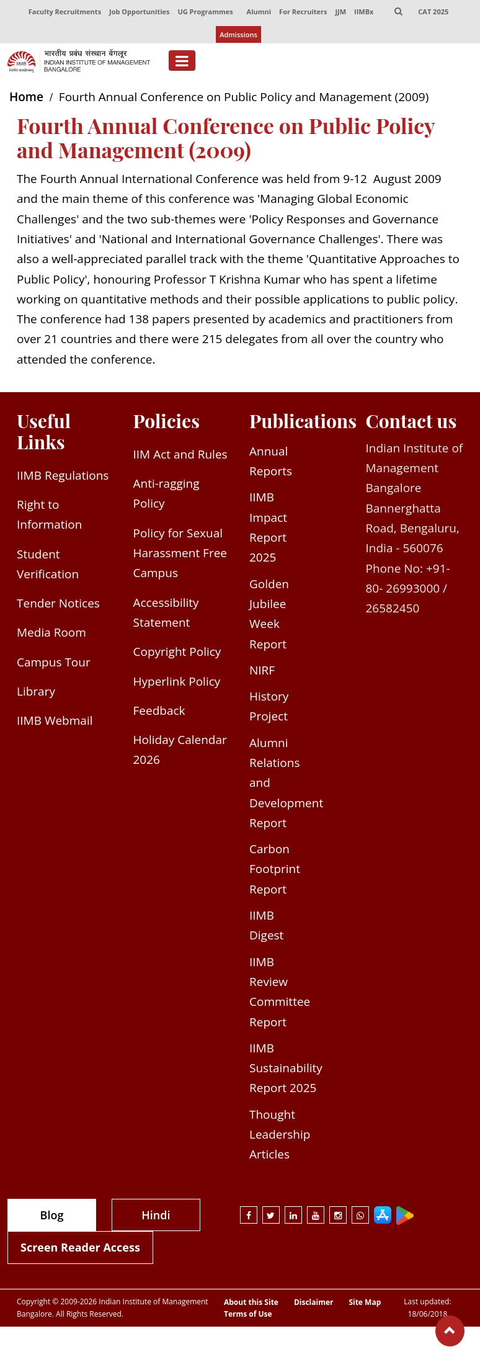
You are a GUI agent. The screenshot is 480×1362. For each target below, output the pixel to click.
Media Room (51, 632)
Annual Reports (270, 461)
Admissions (238, 34)
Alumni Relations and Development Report (286, 783)
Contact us (411, 420)
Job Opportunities (139, 11)
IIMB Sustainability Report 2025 (285, 1068)
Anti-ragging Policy (166, 493)
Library (36, 691)
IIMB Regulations (63, 475)
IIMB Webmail (55, 720)
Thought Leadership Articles (279, 1134)
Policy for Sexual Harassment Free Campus (180, 553)
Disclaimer (314, 1302)
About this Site (251, 1302)
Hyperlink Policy (177, 681)
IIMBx (363, 11)
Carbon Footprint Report (274, 869)
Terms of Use (248, 1314)
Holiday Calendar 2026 (180, 750)
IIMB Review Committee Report (279, 992)
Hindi (155, 1214)
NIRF (262, 670)
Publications (303, 420)
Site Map (365, 1302)
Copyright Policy (177, 651)
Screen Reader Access (80, 1247)
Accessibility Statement (166, 612)
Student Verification (48, 564)
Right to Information (49, 514)
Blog (52, 1214)
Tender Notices (58, 603)
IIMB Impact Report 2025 (268, 527)
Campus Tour (54, 662)
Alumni (259, 11)
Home (26, 97)
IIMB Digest (266, 925)
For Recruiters (303, 11)
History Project (268, 706)
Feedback (159, 710)
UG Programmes (205, 11)
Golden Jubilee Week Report (269, 614)
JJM (340, 11)
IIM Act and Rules (180, 454)
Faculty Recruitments (65, 11)
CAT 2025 (433, 11)
